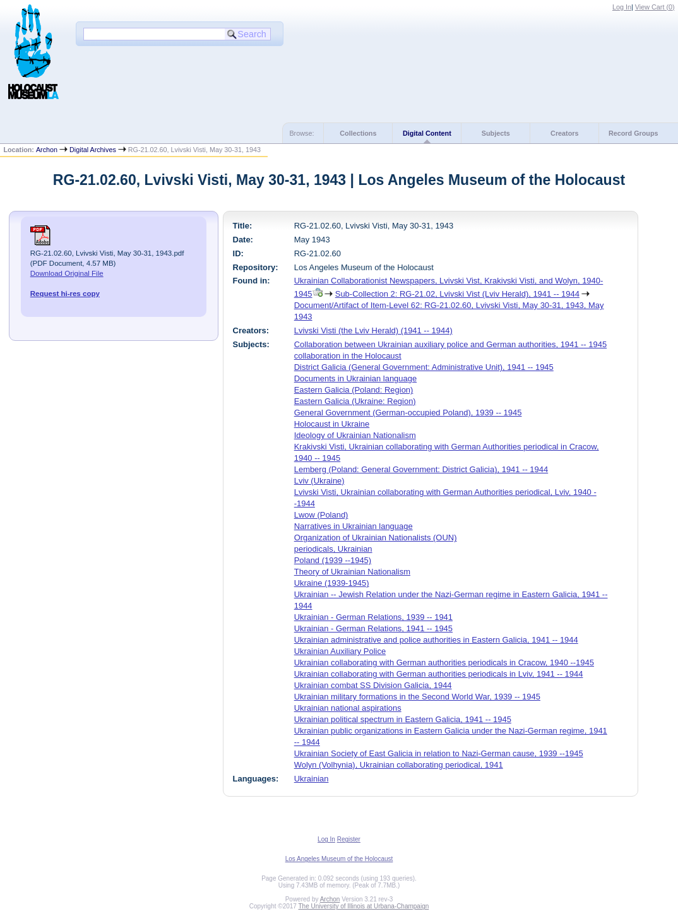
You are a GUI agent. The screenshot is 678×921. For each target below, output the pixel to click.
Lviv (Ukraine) (319, 480)
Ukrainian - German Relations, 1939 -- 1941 (373, 617)
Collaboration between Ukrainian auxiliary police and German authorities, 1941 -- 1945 (450, 344)
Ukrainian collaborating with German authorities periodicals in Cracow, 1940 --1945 (444, 662)
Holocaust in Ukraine (332, 424)
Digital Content (427, 133)
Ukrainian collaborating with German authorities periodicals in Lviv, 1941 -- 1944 (438, 674)
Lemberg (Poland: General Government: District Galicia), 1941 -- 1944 (421, 469)
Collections (358, 133)
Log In (621, 7)
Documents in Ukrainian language (355, 378)
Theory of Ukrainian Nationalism (352, 571)
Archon (46, 149)
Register (348, 839)
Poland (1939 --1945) (332, 560)
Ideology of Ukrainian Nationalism (355, 435)
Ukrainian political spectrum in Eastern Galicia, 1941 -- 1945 (402, 719)
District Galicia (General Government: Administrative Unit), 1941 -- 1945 (424, 367)
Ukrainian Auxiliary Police (340, 651)
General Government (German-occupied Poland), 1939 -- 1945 (408, 412)
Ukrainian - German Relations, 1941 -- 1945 (373, 628)
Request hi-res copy (65, 293)
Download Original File (67, 273)
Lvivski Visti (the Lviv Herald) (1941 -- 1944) (373, 330)
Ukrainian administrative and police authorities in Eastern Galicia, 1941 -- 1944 (436, 640)
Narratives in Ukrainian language (353, 526)
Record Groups (633, 133)
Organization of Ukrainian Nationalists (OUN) (375, 537)
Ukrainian (311, 778)
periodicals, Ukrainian (333, 549)
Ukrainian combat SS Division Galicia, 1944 (373, 685)
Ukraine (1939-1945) (331, 583)
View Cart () (655, 7)
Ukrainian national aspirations (347, 708)
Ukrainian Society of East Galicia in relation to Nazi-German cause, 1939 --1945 (438, 753)
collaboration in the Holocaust (347, 355)
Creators (564, 133)
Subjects (496, 133)
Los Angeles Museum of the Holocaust (339, 858)
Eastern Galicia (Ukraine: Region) (355, 401)
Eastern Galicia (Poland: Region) (353, 390)
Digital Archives (92, 149)
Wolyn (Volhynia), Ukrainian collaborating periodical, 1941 (398, 764)
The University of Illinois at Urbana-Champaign (364, 906)
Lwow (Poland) (321, 515)
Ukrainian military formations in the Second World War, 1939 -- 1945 (417, 696)
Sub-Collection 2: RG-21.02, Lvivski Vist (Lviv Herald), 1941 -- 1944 (457, 294)
